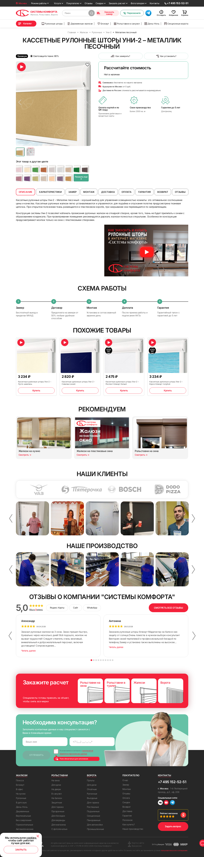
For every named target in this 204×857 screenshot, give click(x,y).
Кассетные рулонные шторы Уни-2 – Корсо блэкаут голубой (166, 382)
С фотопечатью (59, 829)
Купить (36, 390)
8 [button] (108, 660)
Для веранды (58, 820)
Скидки (99, 3)
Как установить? (166, 56)
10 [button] (112, 660)
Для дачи (56, 784)
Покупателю (72, 3)
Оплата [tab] (127, 191)
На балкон (56, 798)
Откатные (92, 789)
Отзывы (88, 3)
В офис (19, 789)
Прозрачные (57, 811)
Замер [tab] (72, 191)
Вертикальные (23, 815)
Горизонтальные (24, 824)
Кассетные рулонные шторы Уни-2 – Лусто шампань (34, 382)
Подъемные (93, 811)
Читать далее (28, 650)
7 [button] (105, 660)
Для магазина (58, 824)
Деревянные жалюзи (80, 23)
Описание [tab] (25, 191)
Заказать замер (105, 13)
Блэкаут (103, 23)
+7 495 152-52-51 (172, 782)
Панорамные (93, 820)
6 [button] (103, 660)
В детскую (21, 802)
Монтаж (126, 789)
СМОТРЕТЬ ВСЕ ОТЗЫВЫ (168, 607)
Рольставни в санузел (127, 23)
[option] (53, 103)
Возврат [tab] (162, 191)
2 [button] (94, 660)
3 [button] (96, 660)
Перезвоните (132, 13)
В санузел (56, 793)
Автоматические (24, 829)
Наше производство (132, 829)
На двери (56, 789)
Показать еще (81, 178)
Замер (125, 784)
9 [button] (110, 660)
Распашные (93, 807)
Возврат (126, 806)
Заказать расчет (117, 3)
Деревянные (22, 811)
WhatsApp (92, 607)
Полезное (127, 820)
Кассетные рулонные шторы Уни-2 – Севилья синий (78, 382)
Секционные (93, 815)
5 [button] (101, 660)
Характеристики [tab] (50, 191)
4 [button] (98, 660)
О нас (125, 780)
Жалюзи (21, 775)
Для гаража (57, 807)
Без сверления (23, 820)
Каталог (27, 23)
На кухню (21, 793)
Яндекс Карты (57, 607)
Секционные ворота (176, 23)
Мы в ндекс (36, 609)
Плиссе (20, 780)
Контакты (154, 3)
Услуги (57, 3)
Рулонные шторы (52, 23)
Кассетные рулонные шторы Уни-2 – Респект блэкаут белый (122, 382)
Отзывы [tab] (180, 191)
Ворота (91, 775)
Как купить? (128, 824)
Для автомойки (95, 824)
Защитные (56, 802)
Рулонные (21, 798)
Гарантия (127, 815)
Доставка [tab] (108, 191)
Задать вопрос (173, 826)
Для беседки (58, 815)
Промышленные (95, 829)
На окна (55, 780)
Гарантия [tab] (144, 191)
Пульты (90, 780)
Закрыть (21, 849)
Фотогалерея (137, 3)
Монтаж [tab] (89, 191)
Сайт (75, 607)
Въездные (92, 798)
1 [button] (91, 660)
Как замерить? (120, 56)
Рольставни (59, 775)
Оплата (126, 798)
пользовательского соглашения (174, 850)
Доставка (127, 811)
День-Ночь (151, 23)
